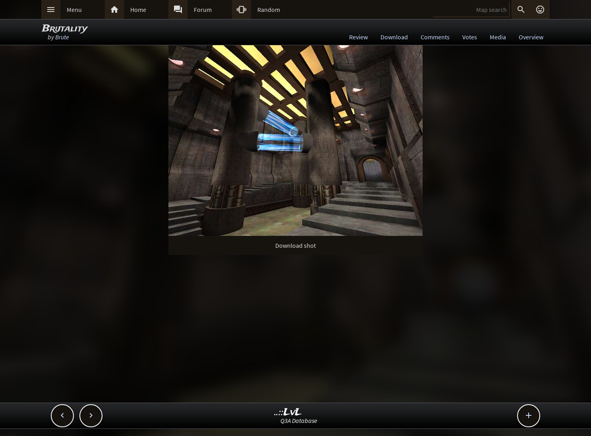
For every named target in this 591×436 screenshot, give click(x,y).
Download (394, 37)
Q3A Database (298, 420)
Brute (62, 37)
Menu (74, 10)
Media (498, 37)
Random (268, 10)
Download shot (295, 245)
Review (358, 37)
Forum (203, 10)
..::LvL (288, 412)
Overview (531, 37)
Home (138, 10)
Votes (469, 37)
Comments (435, 37)
